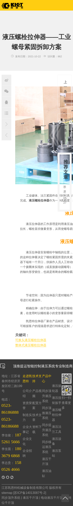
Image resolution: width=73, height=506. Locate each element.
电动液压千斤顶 (52, 497)
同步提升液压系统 (46, 430)
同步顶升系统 (11, 497)
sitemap (7, 492)
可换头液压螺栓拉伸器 (30, 340)
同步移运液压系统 (46, 447)
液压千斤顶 (30, 497)
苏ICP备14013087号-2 (29, 492)
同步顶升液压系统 (46, 396)
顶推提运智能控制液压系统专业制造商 (36, 366)
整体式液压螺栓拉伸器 (30, 345)
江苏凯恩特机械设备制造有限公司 (25, 487)
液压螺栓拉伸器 (56, 415)
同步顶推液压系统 (46, 413)
